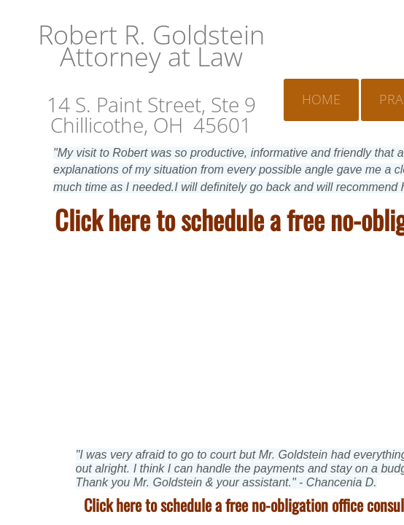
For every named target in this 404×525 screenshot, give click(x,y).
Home (321, 99)
